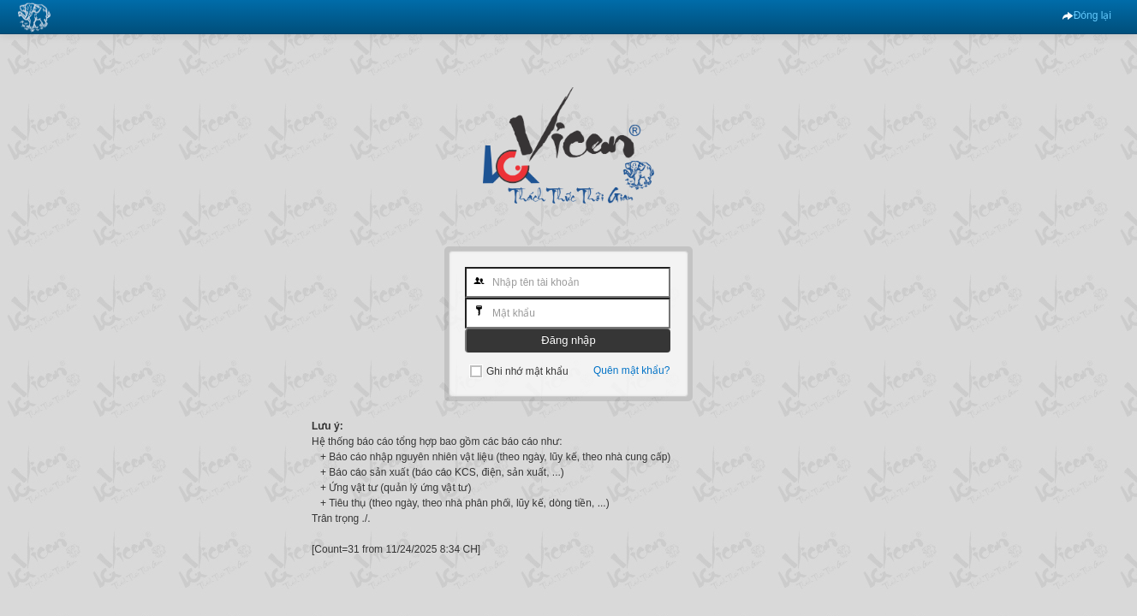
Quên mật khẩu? (631, 370)
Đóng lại (1086, 15)
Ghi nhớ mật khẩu (527, 371)
